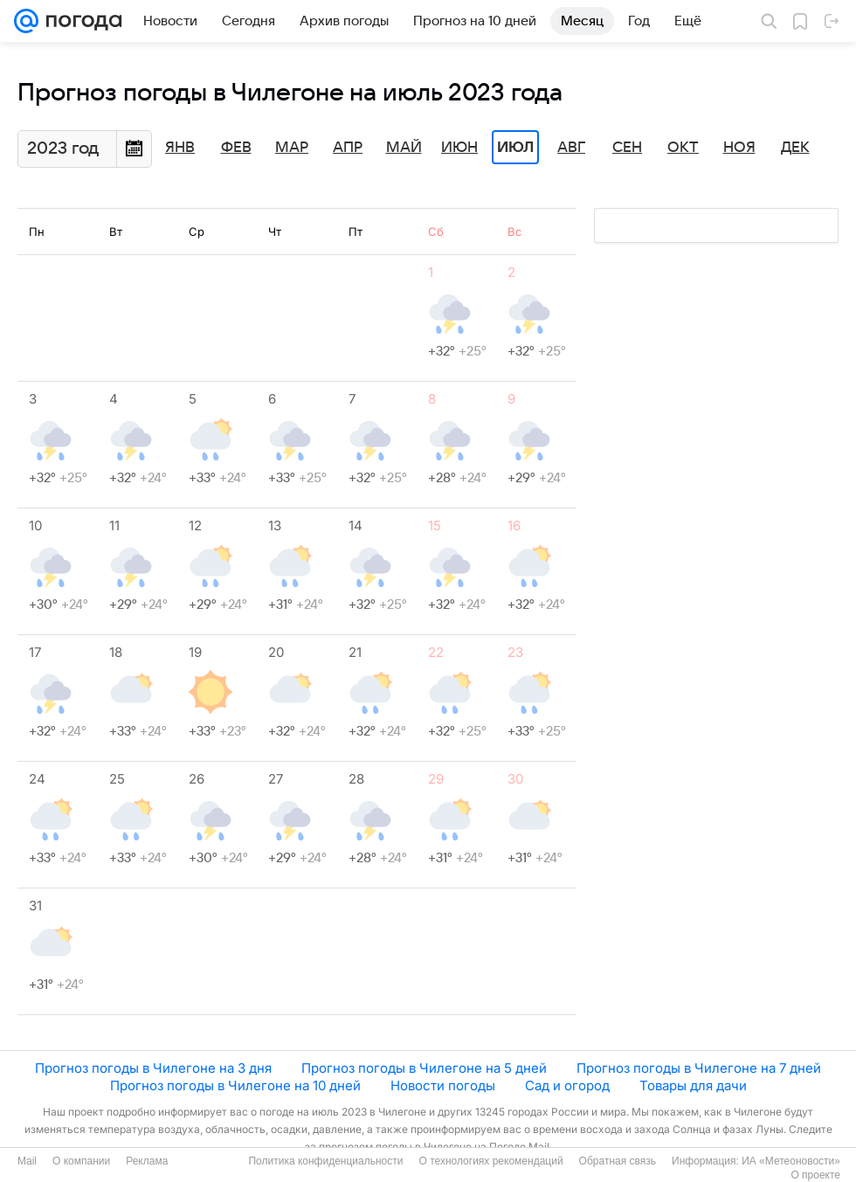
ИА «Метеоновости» (791, 1161)
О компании (81, 1161)
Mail (27, 1161)
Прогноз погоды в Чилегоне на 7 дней (698, 1068)
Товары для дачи (693, 1085)
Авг (571, 148)
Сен (627, 148)
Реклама (147, 1161)
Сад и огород (567, 1085)
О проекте (815, 1175)
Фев (236, 148)
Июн (459, 148)
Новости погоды (442, 1085)
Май (404, 148)
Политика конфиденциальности (325, 1161)
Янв (180, 148)
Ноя (739, 148)
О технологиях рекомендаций (490, 1161)
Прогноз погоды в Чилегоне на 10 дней (235, 1085)
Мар (291, 148)
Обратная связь (617, 1161)
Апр (347, 148)
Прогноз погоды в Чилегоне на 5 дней (424, 1068)
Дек (795, 148)
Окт (683, 148)
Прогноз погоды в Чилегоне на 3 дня (153, 1068)
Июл (515, 148)
